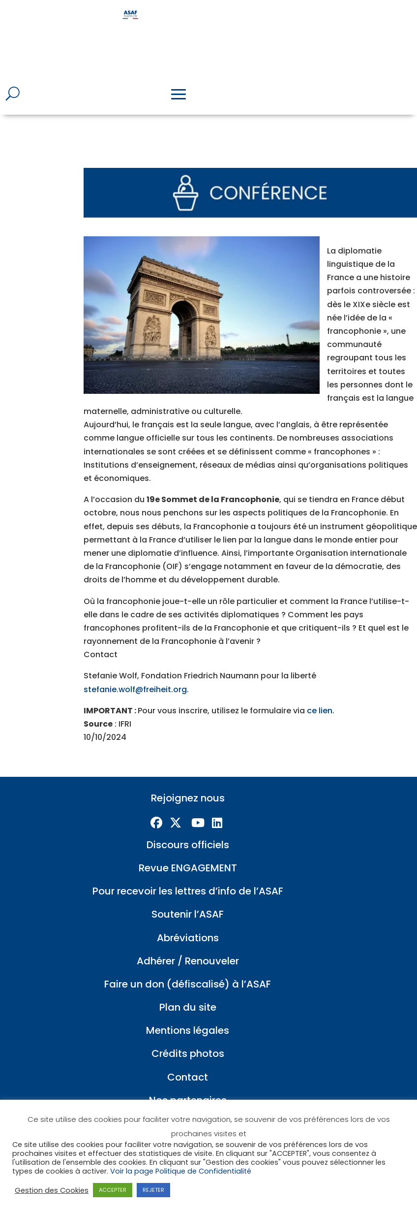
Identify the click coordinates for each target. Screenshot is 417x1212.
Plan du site (187, 993)
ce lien (319, 696)
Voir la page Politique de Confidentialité (180, 1171)
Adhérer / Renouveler (188, 947)
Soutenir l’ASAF (187, 900)
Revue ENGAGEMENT (188, 854)
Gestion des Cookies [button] (52, 1190)
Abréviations (188, 924)
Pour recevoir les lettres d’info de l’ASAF (187, 877)
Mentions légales (187, 1016)
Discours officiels (188, 831)
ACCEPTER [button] (112, 1190)
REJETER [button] (153, 1190)
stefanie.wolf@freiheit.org (135, 675)
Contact (187, 1063)
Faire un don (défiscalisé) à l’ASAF (187, 970)
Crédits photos (187, 1040)
